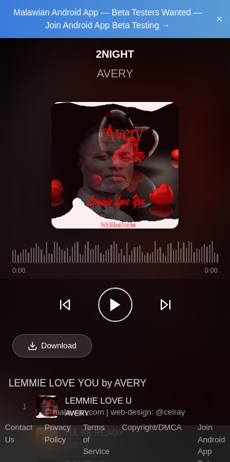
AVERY (115, 74)
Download (52, 346)
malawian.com (78, 412)
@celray (170, 412)
